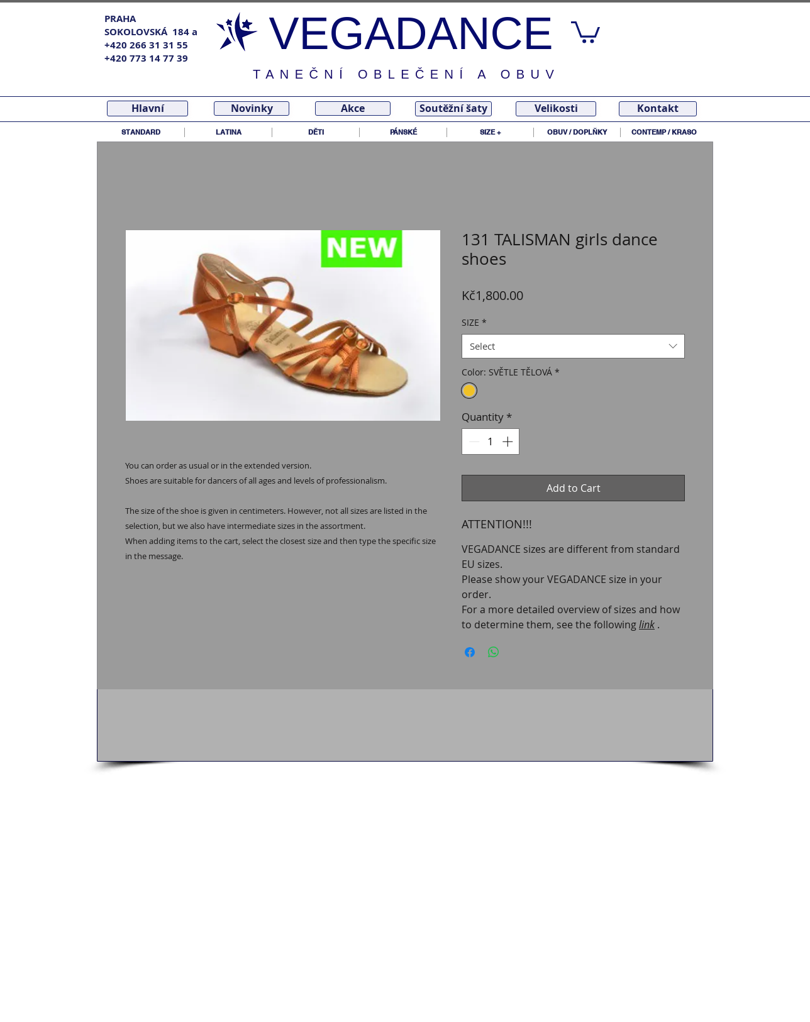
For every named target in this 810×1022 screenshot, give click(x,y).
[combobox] (573, 346)
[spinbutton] (490, 441)
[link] (585, 31)
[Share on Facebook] (469, 652)
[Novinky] (251, 108)
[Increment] (508, 441)
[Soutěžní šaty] (453, 108)
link (647, 624)
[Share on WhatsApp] (493, 652)
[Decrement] (472, 441)
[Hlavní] (147, 108)
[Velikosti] (556, 108)
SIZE (474, 322)
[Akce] (353, 108)
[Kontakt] (658, 108)
